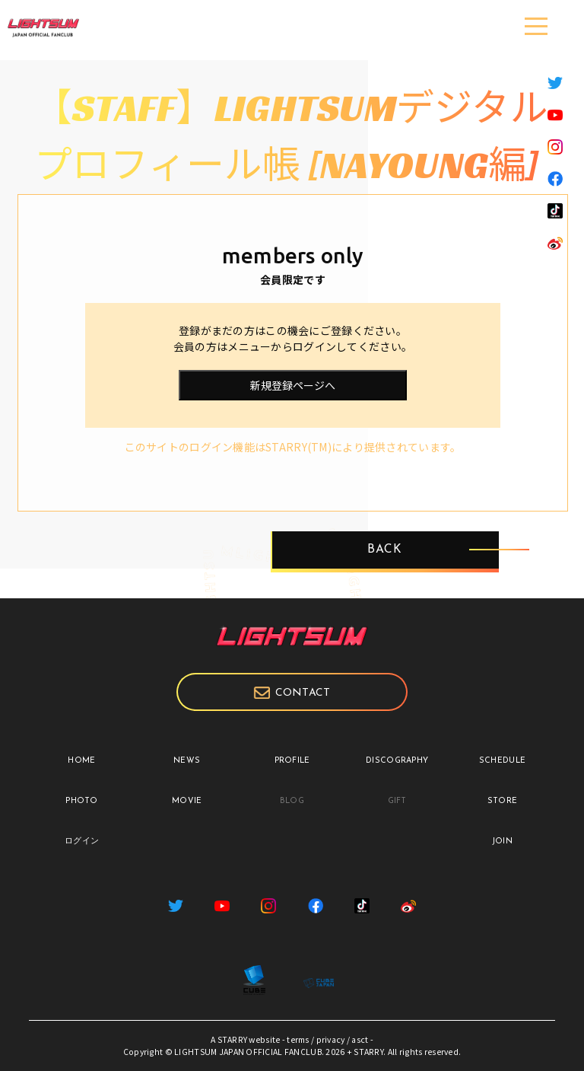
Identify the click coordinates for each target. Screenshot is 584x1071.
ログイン (82, 841)
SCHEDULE (502, 761)
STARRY (232, 1039)
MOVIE (187, 801)
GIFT (397, 801)
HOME (81, 761)
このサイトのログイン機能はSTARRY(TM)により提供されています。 (293, 446)
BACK (385, 550)
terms (298, 1039)
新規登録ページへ (292, 385)
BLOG (292, 801)
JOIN (502, 841)
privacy (330, 1039)
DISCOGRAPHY (397, 761)
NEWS (186, 761)
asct (359, 1039)
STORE (502, 801)
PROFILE (292, 761)
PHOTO (81, 801)
